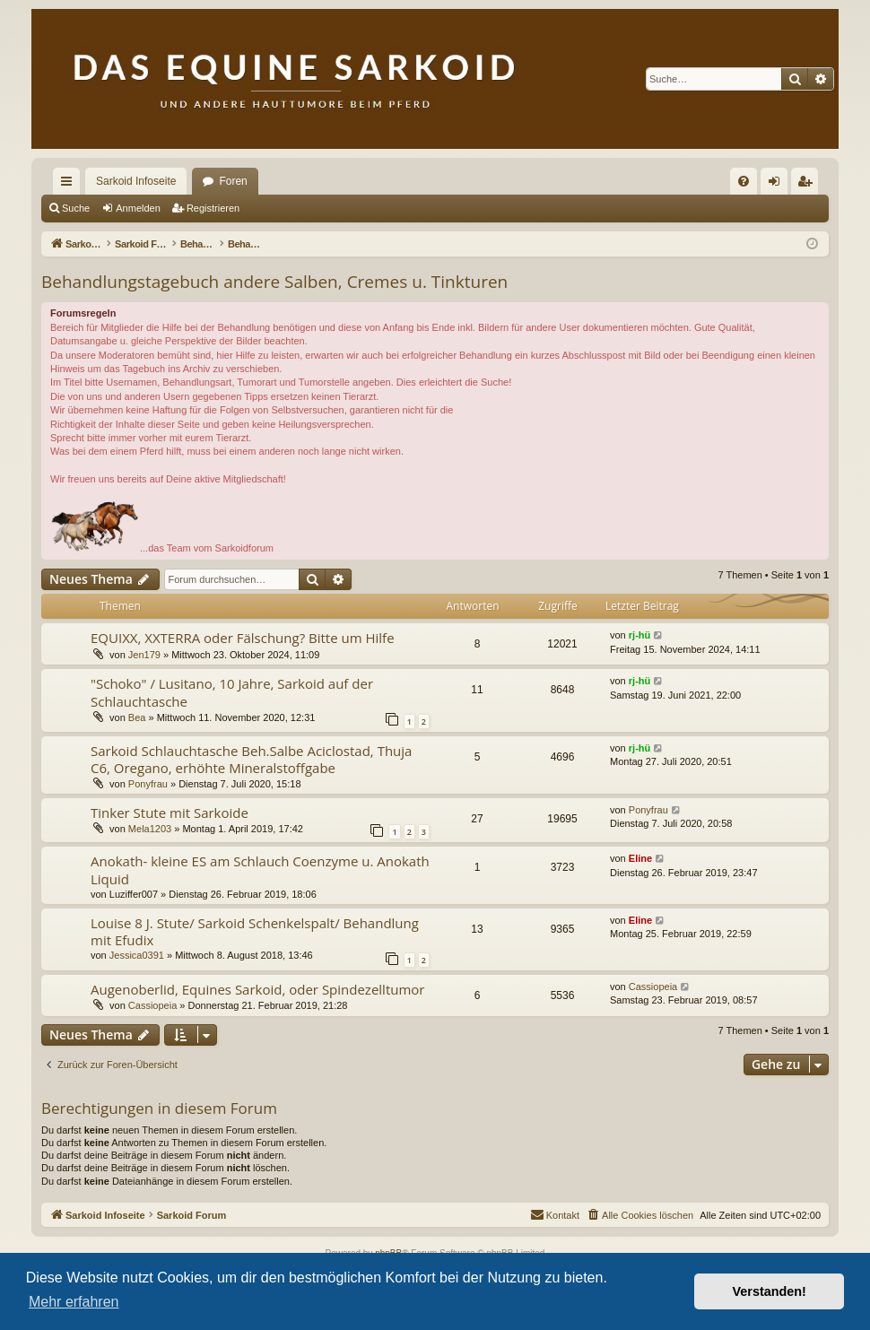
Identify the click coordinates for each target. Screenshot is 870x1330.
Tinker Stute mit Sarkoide (169, 812)
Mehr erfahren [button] (74, 1301)
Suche (76, 208)
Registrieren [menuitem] (808, 185)
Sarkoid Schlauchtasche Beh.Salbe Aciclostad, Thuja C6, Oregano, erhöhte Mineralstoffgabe (251, 759)
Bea (137, 717)
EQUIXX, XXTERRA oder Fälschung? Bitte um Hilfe (243, 638)
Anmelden (138, 208)
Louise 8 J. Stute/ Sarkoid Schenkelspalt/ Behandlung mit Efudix (255, 931)
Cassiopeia (152, 1005)
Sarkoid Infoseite (136, 181)
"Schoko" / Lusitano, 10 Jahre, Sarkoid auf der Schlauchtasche (232, 691)
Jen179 (144, 654)
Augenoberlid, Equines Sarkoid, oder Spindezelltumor (258, 989)
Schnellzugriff (70, 185)
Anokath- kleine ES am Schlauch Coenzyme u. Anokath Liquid (260, 869)
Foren (233, 181)
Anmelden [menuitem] (778, 185)
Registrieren (213, 208)
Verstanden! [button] (769, 1291)
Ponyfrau (148, 783)
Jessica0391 (136, 955)
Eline (640, 858)
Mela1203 (149, 828)
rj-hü (639, 635)
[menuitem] (743, 181)
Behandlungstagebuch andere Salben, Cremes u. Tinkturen (274, 281)
